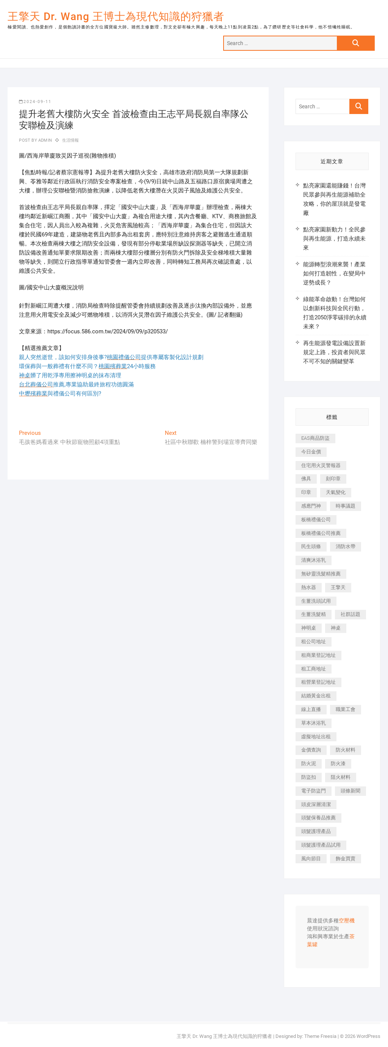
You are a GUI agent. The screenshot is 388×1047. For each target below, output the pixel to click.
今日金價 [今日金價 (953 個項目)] (311, 452)
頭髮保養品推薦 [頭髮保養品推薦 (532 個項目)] (318, 817)
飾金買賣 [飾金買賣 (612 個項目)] (345, 858)
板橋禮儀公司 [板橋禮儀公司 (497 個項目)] (316, 519)
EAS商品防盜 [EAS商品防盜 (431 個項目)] (315, 438)
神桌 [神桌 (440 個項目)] (336, 628)
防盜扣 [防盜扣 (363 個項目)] (308, 777)
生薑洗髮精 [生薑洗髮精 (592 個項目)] (313, 614)
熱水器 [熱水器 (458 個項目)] (308, 587)
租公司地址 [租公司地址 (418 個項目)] (313, 641)
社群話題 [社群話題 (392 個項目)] (350, 614)
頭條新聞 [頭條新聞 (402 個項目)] (350, 791)
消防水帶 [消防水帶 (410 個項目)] (345, 546)
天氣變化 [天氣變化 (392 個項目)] (336, 492)
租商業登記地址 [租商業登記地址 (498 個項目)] (318, 655)
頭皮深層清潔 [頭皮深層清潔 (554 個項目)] (316, 804)
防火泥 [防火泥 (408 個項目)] (308, 763)
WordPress (368, 1036)
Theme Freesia (320, 1036)
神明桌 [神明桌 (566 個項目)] (308, 628)
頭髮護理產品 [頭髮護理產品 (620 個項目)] (316, 831)
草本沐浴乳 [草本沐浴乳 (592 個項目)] (313, 723)
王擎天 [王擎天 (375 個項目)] (338, 587)
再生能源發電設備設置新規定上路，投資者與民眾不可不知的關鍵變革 (334, 352)
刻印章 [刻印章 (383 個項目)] (333, 478)
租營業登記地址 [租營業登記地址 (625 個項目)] (318, 682)
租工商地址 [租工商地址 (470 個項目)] (313, 669)
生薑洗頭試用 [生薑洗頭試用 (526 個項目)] (316, 601)
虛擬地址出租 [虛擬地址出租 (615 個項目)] (316, 736)
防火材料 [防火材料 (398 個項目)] (345, 750)
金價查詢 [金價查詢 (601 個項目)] (311, 750)
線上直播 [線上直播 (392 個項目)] (311, 709)
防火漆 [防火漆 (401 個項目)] (338, 763)
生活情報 (70, 140)
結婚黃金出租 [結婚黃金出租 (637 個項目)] (316, 696)
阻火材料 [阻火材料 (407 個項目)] (340, 777)
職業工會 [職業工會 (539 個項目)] (345, 709)
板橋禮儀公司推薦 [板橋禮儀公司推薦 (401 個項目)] (321, 533)
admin (44, 140)
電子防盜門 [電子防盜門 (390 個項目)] (313, 791)
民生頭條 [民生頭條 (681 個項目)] (311, 546)
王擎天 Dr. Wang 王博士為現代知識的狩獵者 (116, 16)
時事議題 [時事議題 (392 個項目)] (345, 506)
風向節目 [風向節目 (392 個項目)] (311, 858)
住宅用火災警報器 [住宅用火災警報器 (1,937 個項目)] (321, 465)
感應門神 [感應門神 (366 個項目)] (311, 506)
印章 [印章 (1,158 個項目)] (306, 492)
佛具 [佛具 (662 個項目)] (306, 478)
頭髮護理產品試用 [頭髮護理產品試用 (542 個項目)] (321, 845)
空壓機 (347, 921)
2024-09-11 (35, 101)
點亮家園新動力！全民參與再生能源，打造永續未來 (334, 238)
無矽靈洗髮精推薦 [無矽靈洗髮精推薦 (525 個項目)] (321, 574)
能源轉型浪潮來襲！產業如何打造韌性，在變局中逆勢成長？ (334, 273)
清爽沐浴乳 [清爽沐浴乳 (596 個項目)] (313, 560)
